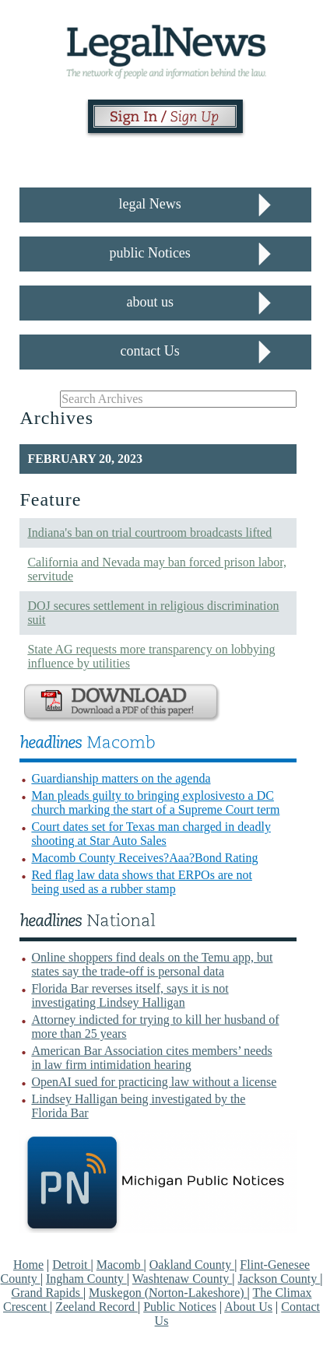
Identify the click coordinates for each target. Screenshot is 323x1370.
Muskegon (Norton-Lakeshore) (168, 1292)
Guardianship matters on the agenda (120, 778)
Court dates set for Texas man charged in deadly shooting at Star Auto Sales (151, 833)
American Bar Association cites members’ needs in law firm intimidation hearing (151, 1057)
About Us (248, 1306)
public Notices (149, 253)
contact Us (149, 351)
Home (28, 1264)
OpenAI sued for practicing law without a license (153, 1081)
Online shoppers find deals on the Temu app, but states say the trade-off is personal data (151, 964)
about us (150, 302)
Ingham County (86, 1278)
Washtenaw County (182, 1278)
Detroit (71, 1264)
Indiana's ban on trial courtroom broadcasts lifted (149, 532)
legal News (149, 204)
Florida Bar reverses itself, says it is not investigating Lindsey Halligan (129, 995)
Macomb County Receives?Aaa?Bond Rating (144, 857)
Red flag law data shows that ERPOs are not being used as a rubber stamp (141, 881)
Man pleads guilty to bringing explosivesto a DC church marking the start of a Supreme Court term (155, 802)
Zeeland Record (96, 1306)
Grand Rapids (47, 1292)
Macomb (120, 1264)
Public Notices (179, 1306)
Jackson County (278, 1278)
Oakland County (191, 1264)
